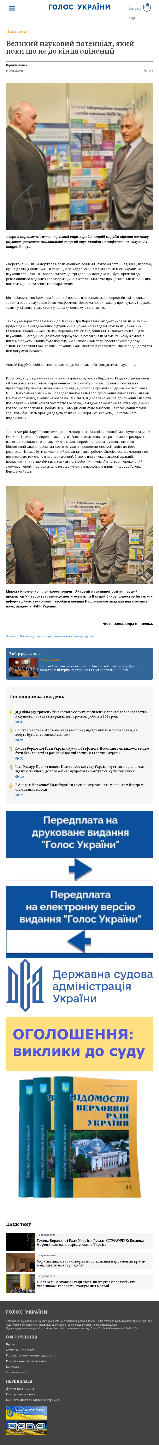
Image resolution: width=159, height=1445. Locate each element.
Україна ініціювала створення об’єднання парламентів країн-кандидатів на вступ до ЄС (91, 1263)
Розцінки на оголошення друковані (30, 1355)
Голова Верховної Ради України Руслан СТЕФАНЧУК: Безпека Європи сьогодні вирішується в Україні (90, 1243)
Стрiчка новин (16, 1372)
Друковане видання (20, 1388)
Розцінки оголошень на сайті (26, 1361)
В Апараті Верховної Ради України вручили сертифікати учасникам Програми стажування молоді (80, 787)
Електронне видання (20, 1394)
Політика (16, 31)
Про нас (11, 1344)
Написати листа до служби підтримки (32, 1400)
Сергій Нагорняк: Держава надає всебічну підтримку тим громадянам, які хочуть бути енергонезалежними (77, 732)
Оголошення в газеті (20, 1350)
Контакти (12, 1367)
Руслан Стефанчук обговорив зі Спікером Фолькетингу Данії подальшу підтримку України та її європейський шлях (88, 668)
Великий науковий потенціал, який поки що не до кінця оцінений (70, 47)
